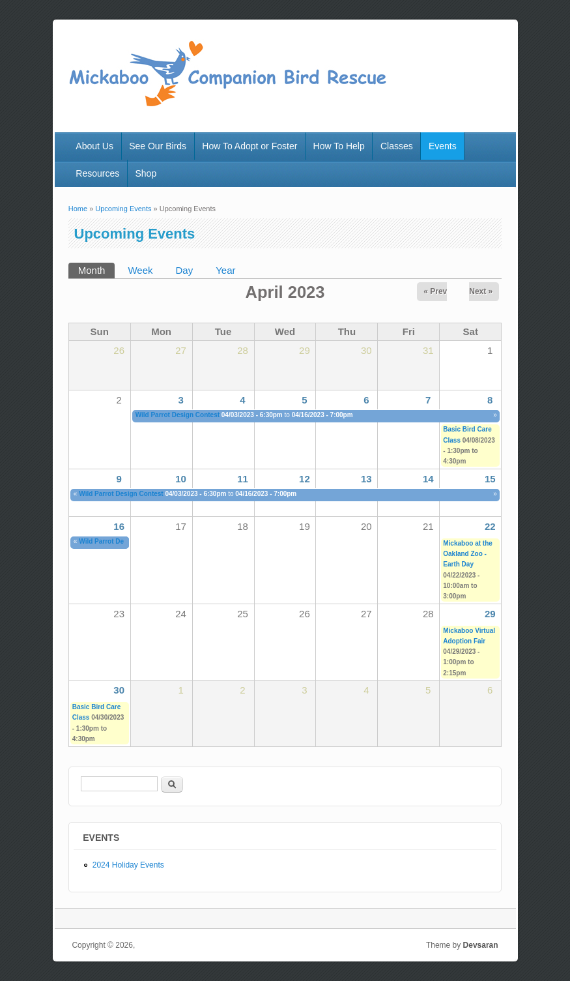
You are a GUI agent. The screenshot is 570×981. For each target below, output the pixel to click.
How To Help (339, 146)
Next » (480, 291)
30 (118, 689)
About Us (94, 146)
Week (140, 270)
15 (490, 478)
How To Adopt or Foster (249, 146)
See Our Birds (157, 146)
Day (184, 270)
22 (490, 526)
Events (443, 146)
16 (118, 526)
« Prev (435, 291)
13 (366, 478)
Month (96, 269)
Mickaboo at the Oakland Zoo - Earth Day (467, 554)
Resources (97, 173)
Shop (145, 173)
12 (304, 478)
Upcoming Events (123, 208)
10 (180, 478)
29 (490, 613)
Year (225, 270)
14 (428, 478)
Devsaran (480, 945)
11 (242, 478)
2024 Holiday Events (128, 865)
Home (77, 208)
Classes (396, 146)
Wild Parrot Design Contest (177, 414)
